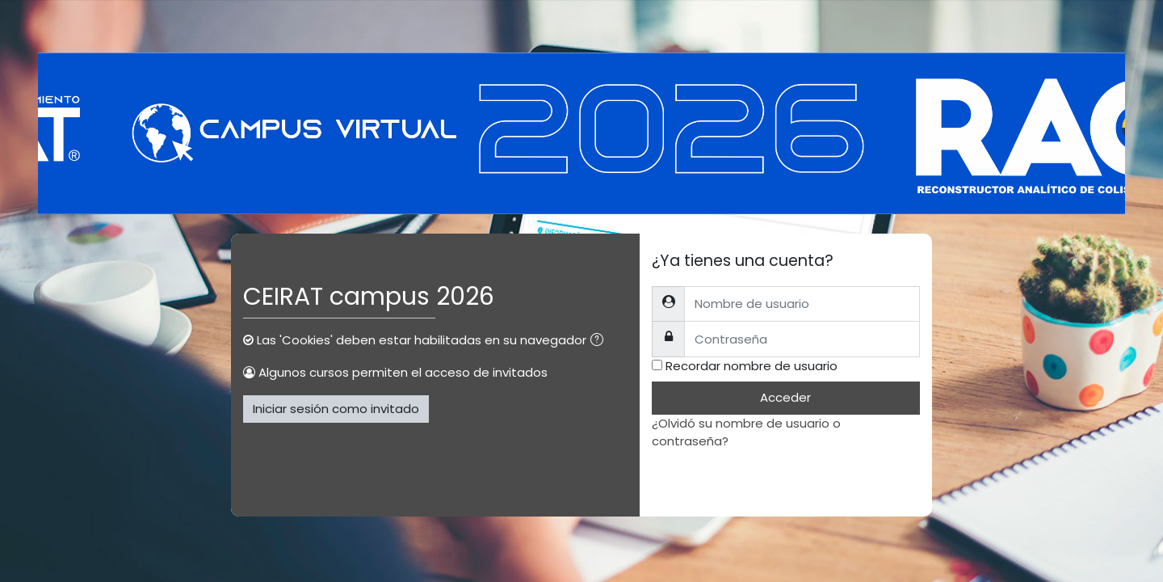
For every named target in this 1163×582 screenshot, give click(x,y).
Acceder (785, 397)
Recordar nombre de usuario (751, 365)
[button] (600, 341)
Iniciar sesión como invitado (336, 408)
